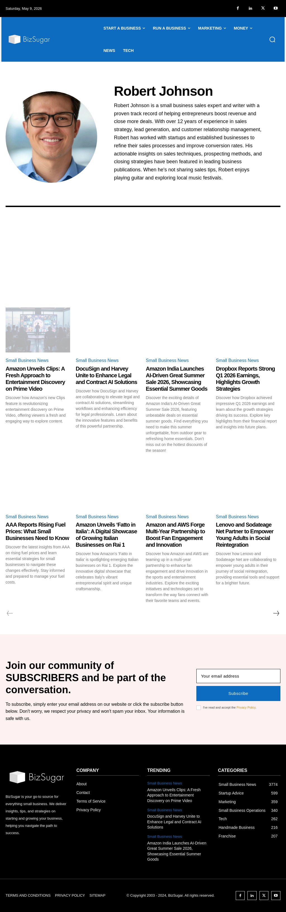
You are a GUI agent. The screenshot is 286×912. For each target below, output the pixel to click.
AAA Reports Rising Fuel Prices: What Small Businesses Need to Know (37, 531)
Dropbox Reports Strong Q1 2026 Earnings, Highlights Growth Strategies (245, 379)
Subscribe (238, 693)
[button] (272, 39)
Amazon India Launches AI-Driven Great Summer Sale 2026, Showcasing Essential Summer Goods (176, 379)
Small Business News (27, 360)
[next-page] (275, 613)
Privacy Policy (246, 707)
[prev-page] (10, 613)
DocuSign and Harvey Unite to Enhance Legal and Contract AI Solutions (106, 375)
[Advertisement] (143, 266)
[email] (238, 676)
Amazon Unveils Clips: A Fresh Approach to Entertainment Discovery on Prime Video (35, 379)
